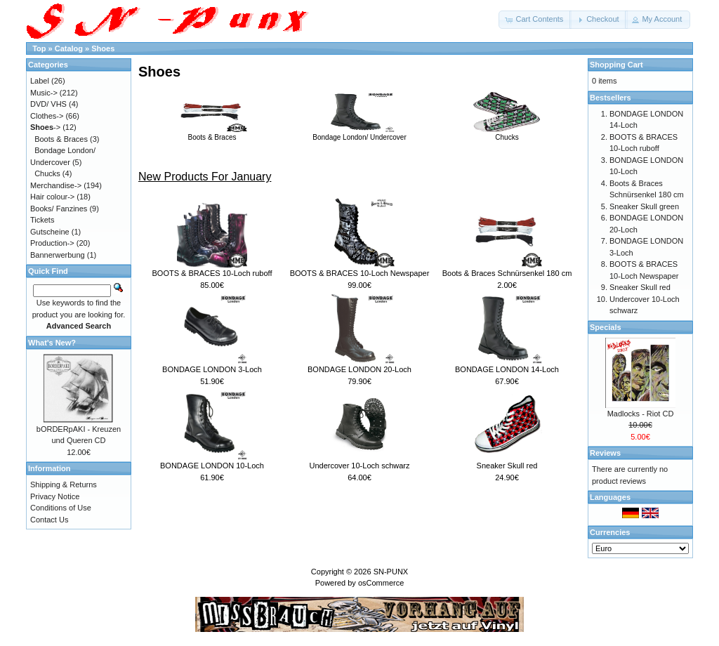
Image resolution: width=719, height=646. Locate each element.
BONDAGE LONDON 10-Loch (212, 465)
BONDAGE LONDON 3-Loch (212, 369)
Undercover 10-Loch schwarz (359, 465)
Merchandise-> (55, 185)
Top (39, 48)
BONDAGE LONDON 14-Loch (507, 369)
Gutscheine (50, 232)
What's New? (52, 342)
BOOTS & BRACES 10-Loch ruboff (212, 273)
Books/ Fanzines (58, 208)
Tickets (42, 220)
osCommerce (381, 583)
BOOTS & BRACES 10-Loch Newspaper (360, 273)
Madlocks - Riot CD (640, 413)
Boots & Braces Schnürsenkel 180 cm (507, 273)
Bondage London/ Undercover (359, 133)
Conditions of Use (60, 507)
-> (45, 127)
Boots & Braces (212, 133)
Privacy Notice (54, 496)
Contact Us (49, 519)
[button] (535, 20)
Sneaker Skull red (507, 465)
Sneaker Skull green (644, 206)
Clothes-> (46, 116)
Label (39, 81)
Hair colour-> (52, 196)
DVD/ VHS (48, 104)
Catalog (69, 48)
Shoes (102, 48)
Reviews (605, 453)
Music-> (44, 92)
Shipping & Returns (63, 484)
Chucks (507, 133)
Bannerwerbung (57, 255)
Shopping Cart (616, 64)
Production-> (52, 243)
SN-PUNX (391, 571)
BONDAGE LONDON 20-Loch (359, 369)
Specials (605, 327)
